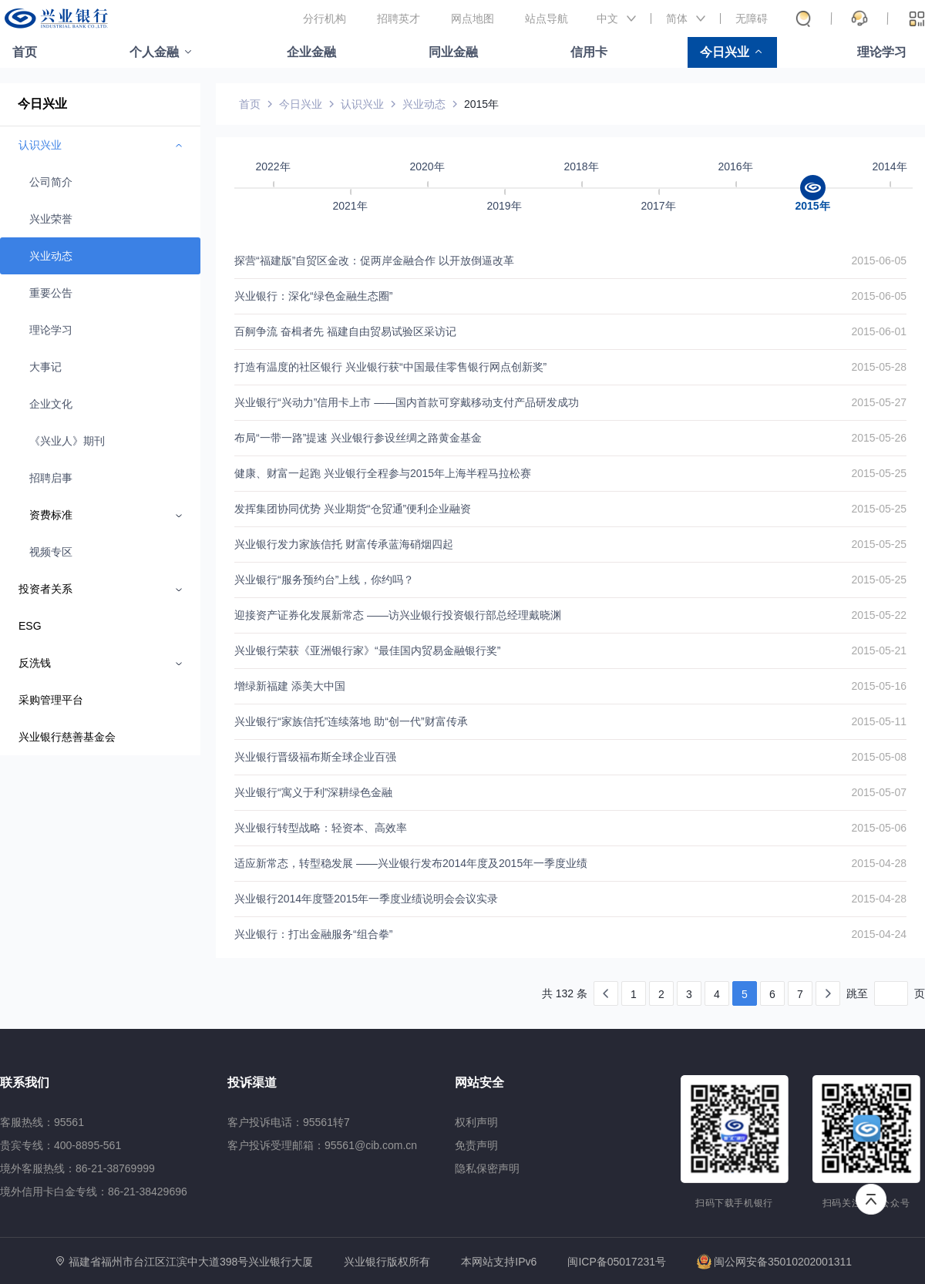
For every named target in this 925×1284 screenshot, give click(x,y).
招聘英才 (398, 18)
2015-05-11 (878, 721)
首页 (24, 52)
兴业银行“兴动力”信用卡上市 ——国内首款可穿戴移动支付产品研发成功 (406, 402)
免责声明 (476, 1145)
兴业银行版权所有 (387, 1262)
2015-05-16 (878, 686)
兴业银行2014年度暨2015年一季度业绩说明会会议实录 (366, 898)
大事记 (45, 367)
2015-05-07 (878, 792)
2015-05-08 (878, 757)
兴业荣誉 (50, 219)
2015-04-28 (878, 863)
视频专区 (50, 552)
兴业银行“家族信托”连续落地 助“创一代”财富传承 (351, 721)
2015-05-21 (878, 650)
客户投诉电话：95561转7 (288, 1122)
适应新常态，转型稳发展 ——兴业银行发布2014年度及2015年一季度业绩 (410, 863)
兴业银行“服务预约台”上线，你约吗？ (324, 579)
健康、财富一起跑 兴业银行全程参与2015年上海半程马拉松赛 (382, 473)
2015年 (481, 104)
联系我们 (24, 1082)
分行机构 (324, 18)
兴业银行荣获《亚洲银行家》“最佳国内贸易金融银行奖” (367, 650)
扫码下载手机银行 (734, 1203)
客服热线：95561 (42, 1122)
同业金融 (453, 52)
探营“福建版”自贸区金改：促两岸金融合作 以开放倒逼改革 (374, 260)
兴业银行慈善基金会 (67, 737)
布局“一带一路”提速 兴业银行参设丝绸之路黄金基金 (358, 438)
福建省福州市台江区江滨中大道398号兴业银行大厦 (191, 1261)
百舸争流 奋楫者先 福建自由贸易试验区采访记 (345, 331)
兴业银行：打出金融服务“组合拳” (313, 934)
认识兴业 (362, 104)
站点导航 (546, 18)
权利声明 (476, 1122)
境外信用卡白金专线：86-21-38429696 (93, 1191)
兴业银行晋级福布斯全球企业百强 (315, 757)
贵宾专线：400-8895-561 (60, 1145)
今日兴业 (724, 52)
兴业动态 (50, 256)
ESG (30, 626)
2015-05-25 (878, 473)
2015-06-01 (878, 331)
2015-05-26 (878, 438)
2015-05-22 (878, 615)
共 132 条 (564, 993)
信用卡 (588, 52)
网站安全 (479, 1082)
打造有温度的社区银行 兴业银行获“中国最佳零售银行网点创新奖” (390, 367)
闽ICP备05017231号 (616, 1261)
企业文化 (50, 404)
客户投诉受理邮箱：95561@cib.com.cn (322, 1145)
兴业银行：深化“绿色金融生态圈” (313, 296)
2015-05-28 (878, 367)
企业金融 (311, 52)
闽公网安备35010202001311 (774, 1261)
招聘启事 (50, 478)
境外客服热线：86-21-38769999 (77, 1168)
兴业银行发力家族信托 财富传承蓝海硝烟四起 (343, 544)
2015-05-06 (878, 828)
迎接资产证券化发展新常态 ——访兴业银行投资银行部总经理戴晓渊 (397, 615)
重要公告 (50, 293)
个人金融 (154, 52)
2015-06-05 (878, 260)
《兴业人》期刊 (67, 441)
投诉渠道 (252, 1082)
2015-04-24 (878, 934)
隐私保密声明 (487, 1168)
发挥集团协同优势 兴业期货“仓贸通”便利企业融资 (352, 509)
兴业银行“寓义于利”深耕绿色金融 (313, 792)
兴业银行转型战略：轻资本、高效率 (320, 828)
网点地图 (472, 18)
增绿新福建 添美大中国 (289, 686)
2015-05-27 (878, 402)
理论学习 (881, 52)
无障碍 (751, 18)
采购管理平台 (50, 700)
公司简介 (50, 182)
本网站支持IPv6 (498, 1262)
